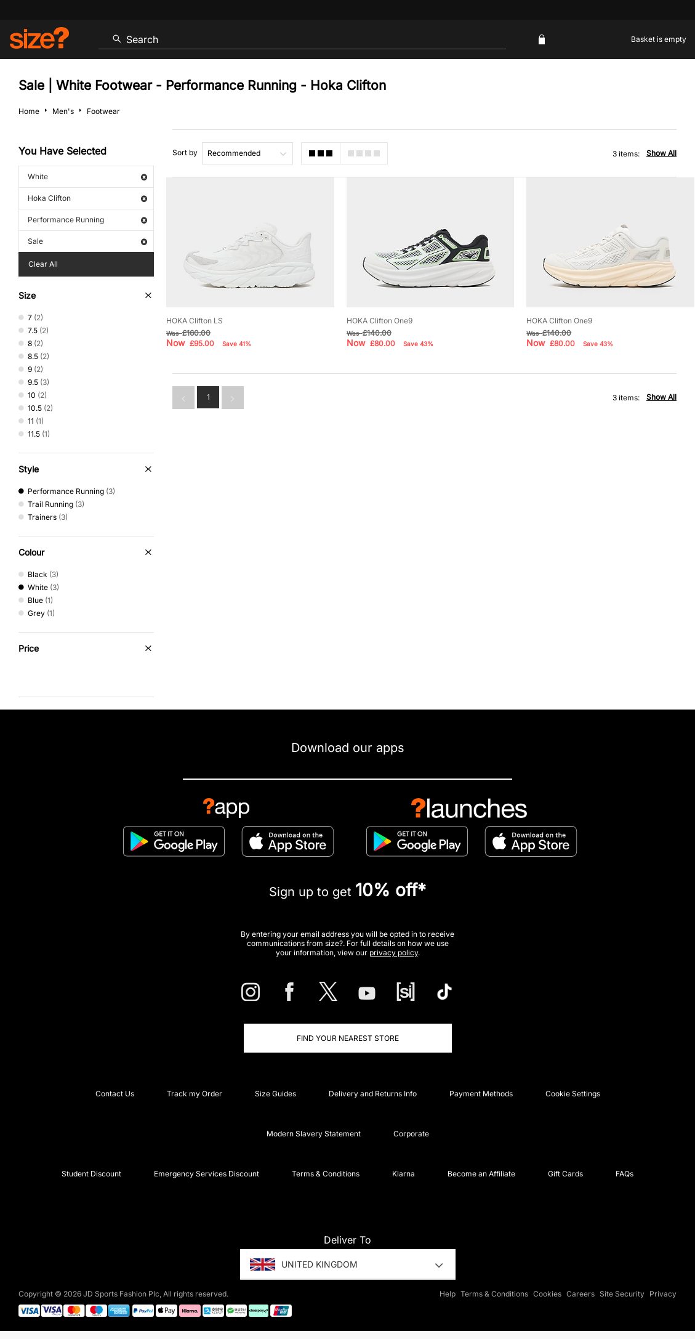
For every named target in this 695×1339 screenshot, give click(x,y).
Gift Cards (565, 1173)
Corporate (411, 1133)
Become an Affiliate (481, 1173)
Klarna (403, 1173)
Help (448, 1293)
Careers (580, 1293)
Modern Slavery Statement (314, 1133)
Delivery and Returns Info (373, 1093)
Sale (87, 241)
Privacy (663, 1293)
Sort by (185, 152)
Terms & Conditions (326, 1173)
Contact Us (114, 1093)
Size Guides (275, 1093)
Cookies (547, 1293)
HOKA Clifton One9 (379, 320)
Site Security (622, 1293)
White (87, 176)
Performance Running (87, 219)
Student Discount (91, 1173)
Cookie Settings (572, 1093)
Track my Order (194, 1093)
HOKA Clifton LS (194, 320)
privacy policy (393, 952)
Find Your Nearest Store (348, 1038)
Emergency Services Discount (206, 1173)
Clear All (43, 264)
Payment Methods (481, 1093)
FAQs (624, 1173)
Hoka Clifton (87, 198)
